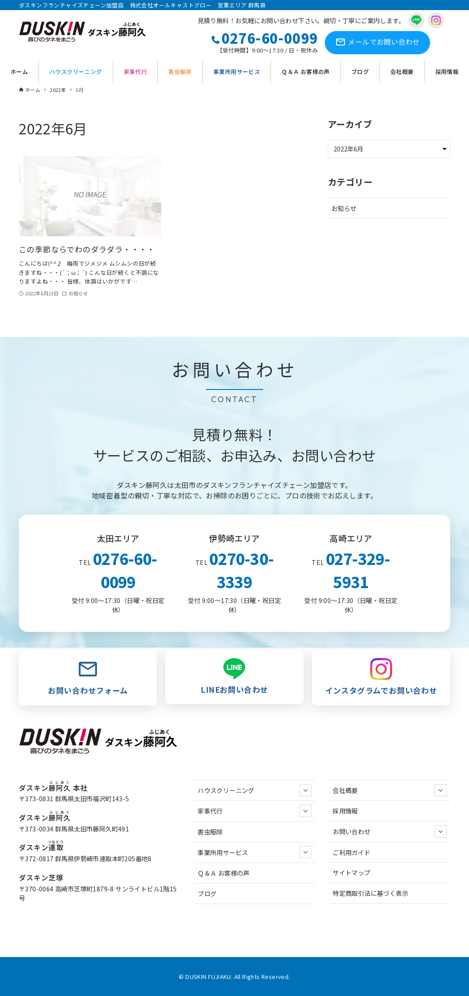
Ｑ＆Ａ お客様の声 (224, 872)
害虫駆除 (210, 831)
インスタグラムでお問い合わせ (381, 677)
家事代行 (255, 811)
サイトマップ (351, 872)
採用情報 (345, 810)
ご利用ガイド (351, 852)
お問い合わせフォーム (88, 677)
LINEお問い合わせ (234, 676)
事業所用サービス (255, 852)
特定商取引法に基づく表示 (370, 893)
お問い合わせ (377, 42)
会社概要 (390, 790)
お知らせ (344, 208)
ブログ (207, 893)
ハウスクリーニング (255, 790)
